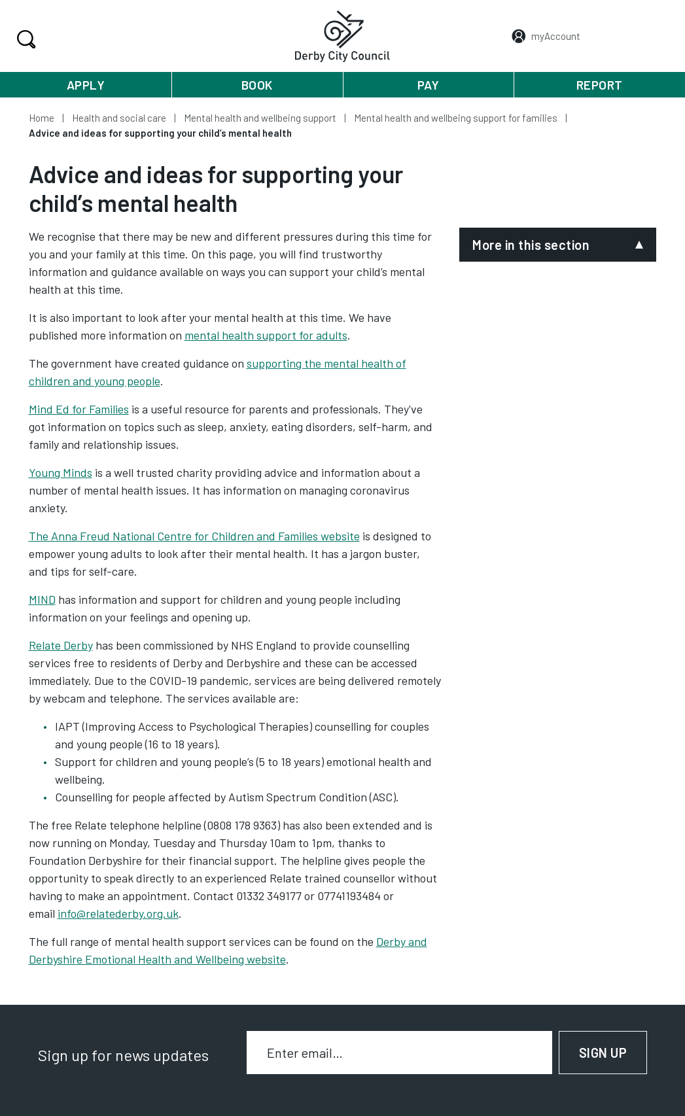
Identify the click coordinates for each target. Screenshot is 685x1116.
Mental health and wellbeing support (260, 118)
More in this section (530, 245)
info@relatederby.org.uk (118, 913)
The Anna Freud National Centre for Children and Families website (194, 536)
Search (24, 39)
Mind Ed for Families (79, 409)
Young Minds (60, 472)
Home (41, 118)
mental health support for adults (265, 335)
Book (257, 84)
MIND (42, 599)
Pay (428, 84)
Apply (86, 84)
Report (599, 84)
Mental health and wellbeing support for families (455, 118)
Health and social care (119, 118)
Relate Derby (61, 645)
